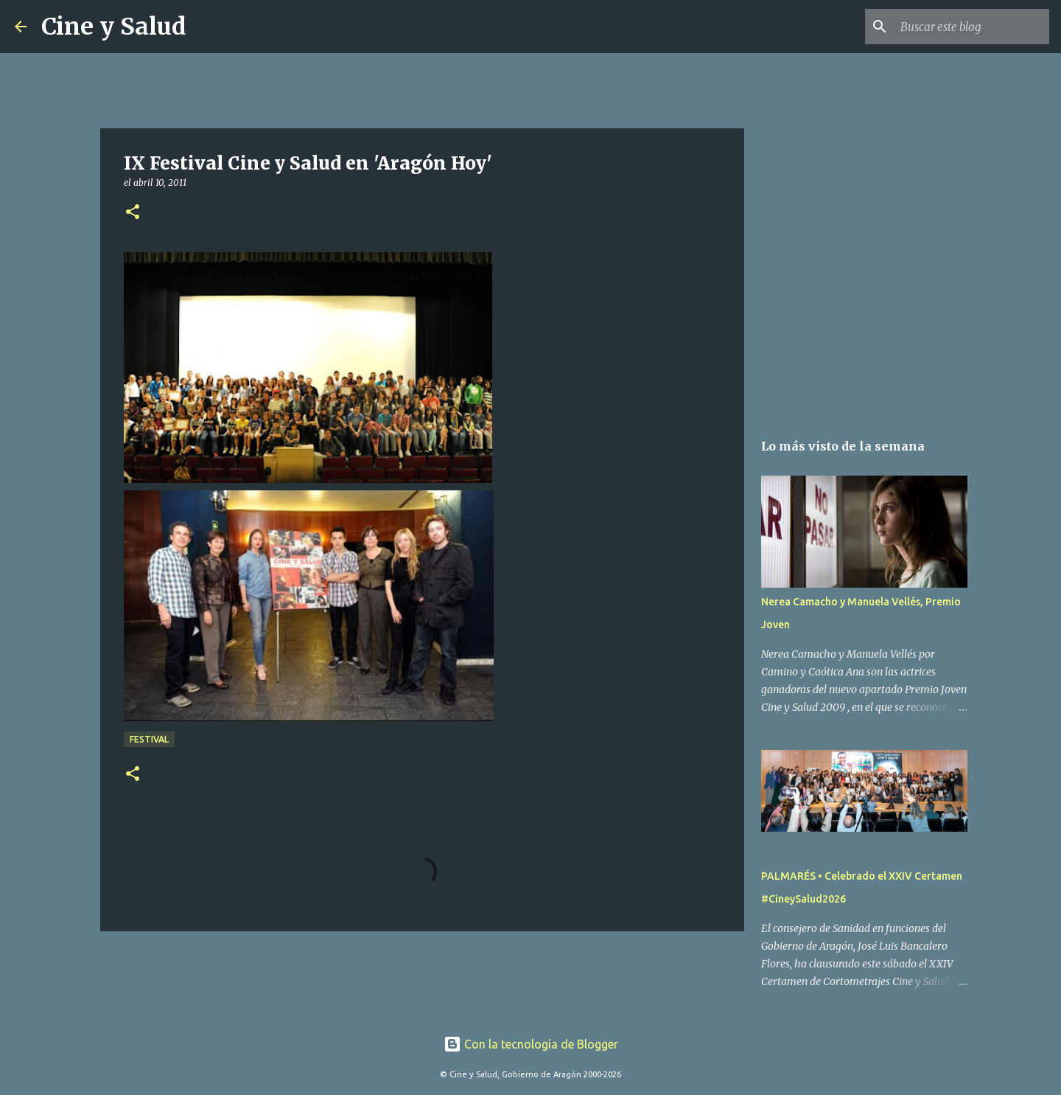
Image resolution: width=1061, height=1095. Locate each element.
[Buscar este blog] (971, 26)
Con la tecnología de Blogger (531, 1044)
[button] (132, 213)
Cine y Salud (113, 26)
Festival (149, 739)
